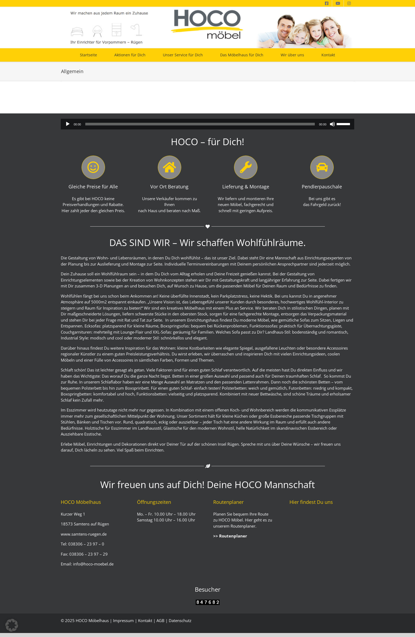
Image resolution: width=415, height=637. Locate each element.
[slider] (200, 124)
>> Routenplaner (230, 536)
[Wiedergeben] (67, 124)
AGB (160, 620)
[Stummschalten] (332, 124)
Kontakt (145, 620)
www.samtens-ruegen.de (84, 534)
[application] (207, 124)
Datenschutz (180, 620)
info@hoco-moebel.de (93, 564)
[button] (11, 625)
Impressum (123, 620)
